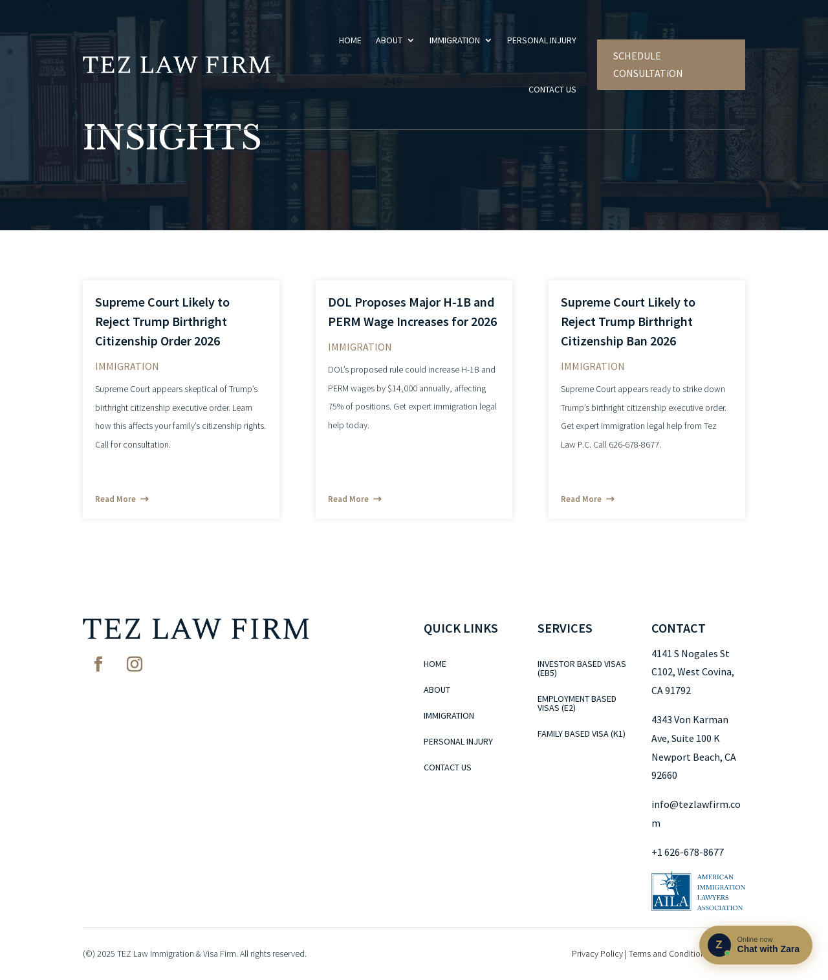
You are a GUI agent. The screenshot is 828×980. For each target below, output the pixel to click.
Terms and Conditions (669, 953)
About (389, 40)
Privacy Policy (597, 953)
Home (350, 40)
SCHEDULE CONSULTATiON (648, 64)
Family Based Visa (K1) (582, 734)
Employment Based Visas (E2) (577, 703)
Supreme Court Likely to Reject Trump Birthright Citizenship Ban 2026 (628, 321)
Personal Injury (541, 40)
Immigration (455, 40)
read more (115, 499)
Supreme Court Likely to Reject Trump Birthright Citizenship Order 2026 (162, 321)
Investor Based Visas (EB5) (582, 669)
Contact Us (552, 89)
